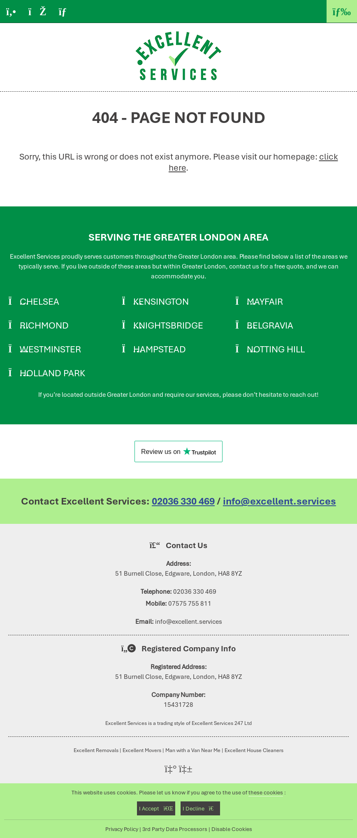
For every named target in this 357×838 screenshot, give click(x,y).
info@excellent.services (279, 501)
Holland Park (52, 373)
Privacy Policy (121, 829)
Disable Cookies (231, 829)
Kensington (161, 301)
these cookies (265, 792)
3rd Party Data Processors (174, 829)
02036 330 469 (183, 501)
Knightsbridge (168, 325)
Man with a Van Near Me (192, 750)
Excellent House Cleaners (254, 750)
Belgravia (270, 325)
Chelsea (39, 301)
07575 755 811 (189, 604)
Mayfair (265, 301)
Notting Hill (276, 349)
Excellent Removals (96, 750)
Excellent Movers (142, 750)
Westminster (50, 349)
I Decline (200, 808)
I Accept (156, 808)
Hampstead (159, 349)
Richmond (44, 325)
